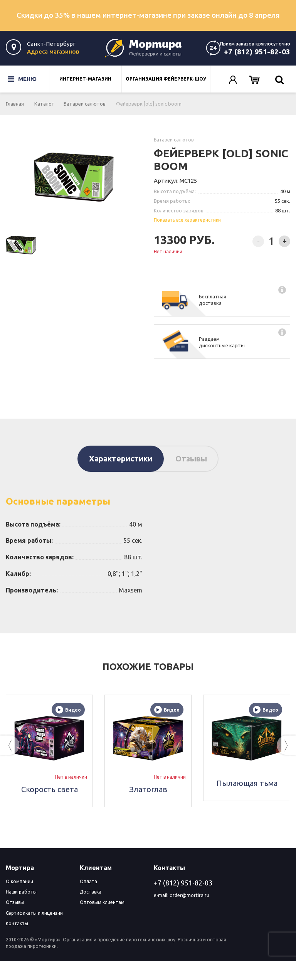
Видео (68, 710)
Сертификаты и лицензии (34, 913)
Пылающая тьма (247, 783)
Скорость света (49, 789)
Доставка (90, 891)
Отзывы (191, 458)
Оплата (88, 881)
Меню (17, 79)
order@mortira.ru (189, 895)
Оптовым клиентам (102, 902)
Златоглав (148, 789)
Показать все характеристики (187, 219)
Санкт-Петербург (51, 43)
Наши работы (21, 891)
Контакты (17, 923)
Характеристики (120, 458)
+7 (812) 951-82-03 (257, 51)
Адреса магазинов (53, 51)
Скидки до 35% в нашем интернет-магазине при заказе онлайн (148, 15)
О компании (19, 881)
